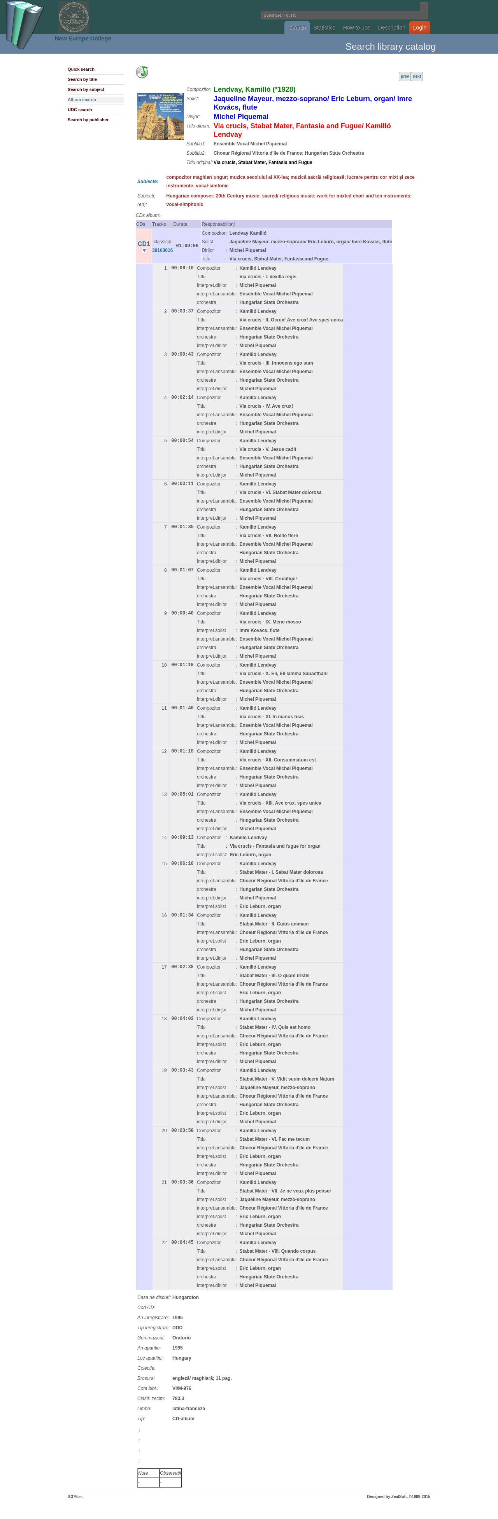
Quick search (81, 69)
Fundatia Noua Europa (120, 17)
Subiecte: (147, 181)
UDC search (80, 109)
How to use (356, 27)
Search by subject (86, 89)
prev (405, 76)
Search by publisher (88, 119)
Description (391, 27)
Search (296, 27)
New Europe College (83, 38)
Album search (82, 99)
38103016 (162, 250)
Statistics (324, 27)
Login (419, 27)
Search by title (82, 79)
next (417, 76)
